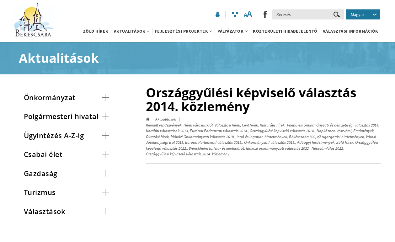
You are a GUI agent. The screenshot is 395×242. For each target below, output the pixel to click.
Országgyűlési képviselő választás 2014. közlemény (187, 154)
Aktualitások (165, 119)
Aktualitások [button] (132, 31)
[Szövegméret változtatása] (248, 14)
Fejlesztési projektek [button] (183, 31)
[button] (217, 14)
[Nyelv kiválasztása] (363, 14)
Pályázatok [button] (232, 31)
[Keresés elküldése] (336, 14)
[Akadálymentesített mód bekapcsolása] (235, 14)
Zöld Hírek (96, 31)
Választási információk (350, 31)
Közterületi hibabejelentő (285, 31)
